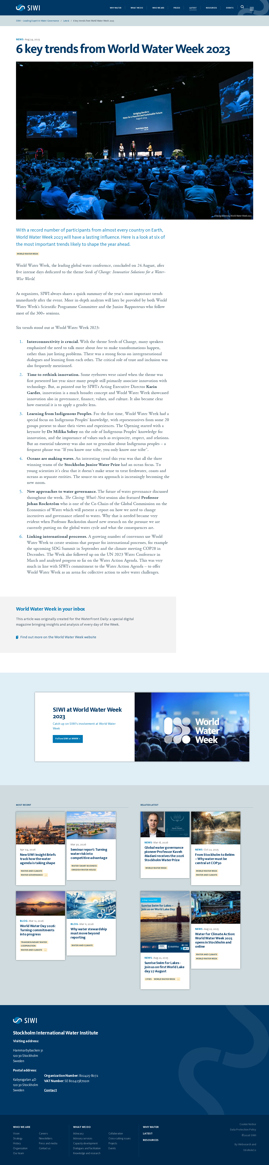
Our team (18, 1151)
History (17, 1141)
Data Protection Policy (243, 1128)
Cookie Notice (248, 1122)
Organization (20, 1146)
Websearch (244, 1142)
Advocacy (78, 1131)
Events (229, 9)
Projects (113, 1141)
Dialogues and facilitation (87, 1146)
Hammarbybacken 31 (28, 1048)
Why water (151, 1125)
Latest (193, 9)
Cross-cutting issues (120, 1136)
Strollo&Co (249, 1148)
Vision (16, 1131)
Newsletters (45, 1136)
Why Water (115, 9)
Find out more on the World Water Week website (58, 639)
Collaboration (116, 1131)
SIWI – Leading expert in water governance (37, 23)
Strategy (17, 1136)
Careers (43, 1131)
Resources (211, 9)
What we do (137, 9)
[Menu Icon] (251, 9)
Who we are (158, 9)
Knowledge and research (86, 1151)
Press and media (48, 1141)
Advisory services (82, 1136)
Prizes (177, 9)
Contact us (45, 1146)
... (46, 874)
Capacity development (85, 1141)
